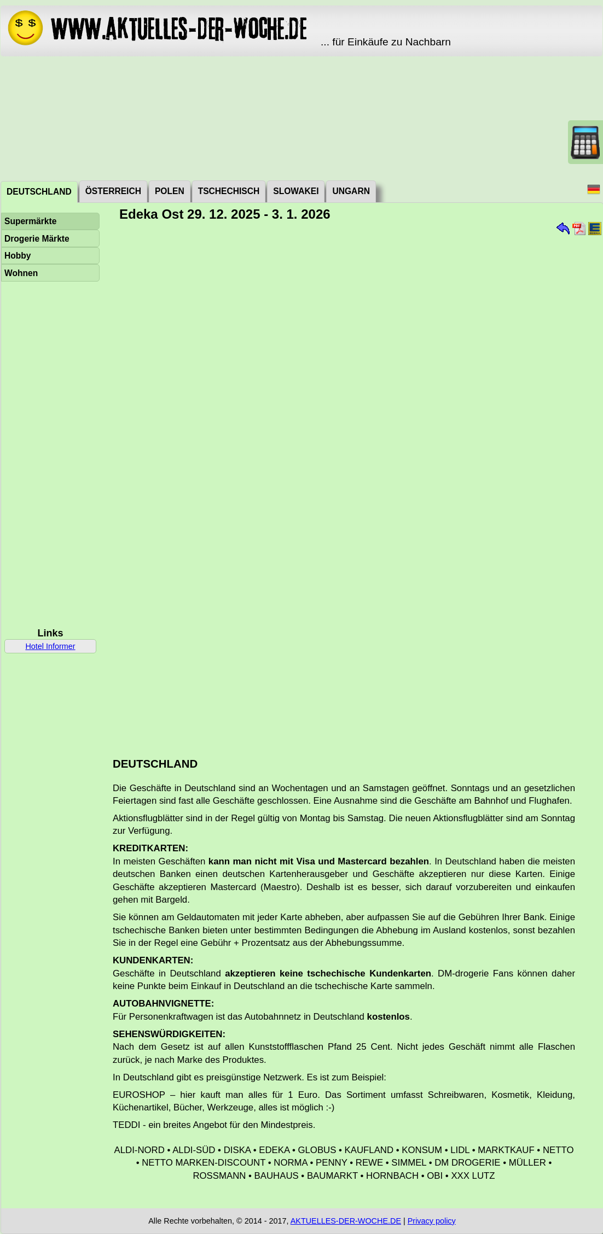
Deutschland (39, 191)
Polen (169, 191)
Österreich (113, 191)
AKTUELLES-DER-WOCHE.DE (346, 1221)
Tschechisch (229, 191)
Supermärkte (30, 221)
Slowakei (295, 191)
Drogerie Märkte (36, 238)
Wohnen (21, 273)
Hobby (17, 255)
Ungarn (350, 191)
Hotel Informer (50, 646)
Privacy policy (432, 1221)
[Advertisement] (302, 117)
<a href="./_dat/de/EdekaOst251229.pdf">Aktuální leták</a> (352, 485)
